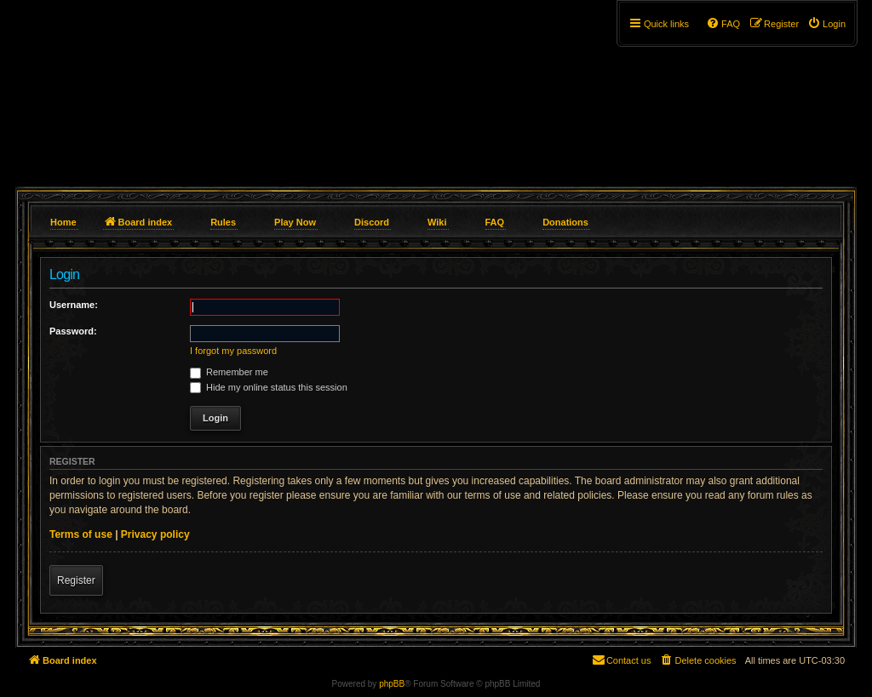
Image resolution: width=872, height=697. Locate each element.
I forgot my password (233, 351)
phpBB (391, 683)
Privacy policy (155, 534)
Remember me (229, 372)
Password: (73, 331)
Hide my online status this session (268, 387)
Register (76, 580)
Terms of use (80, 534)
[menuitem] (826, 24)
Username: (73, 305)
